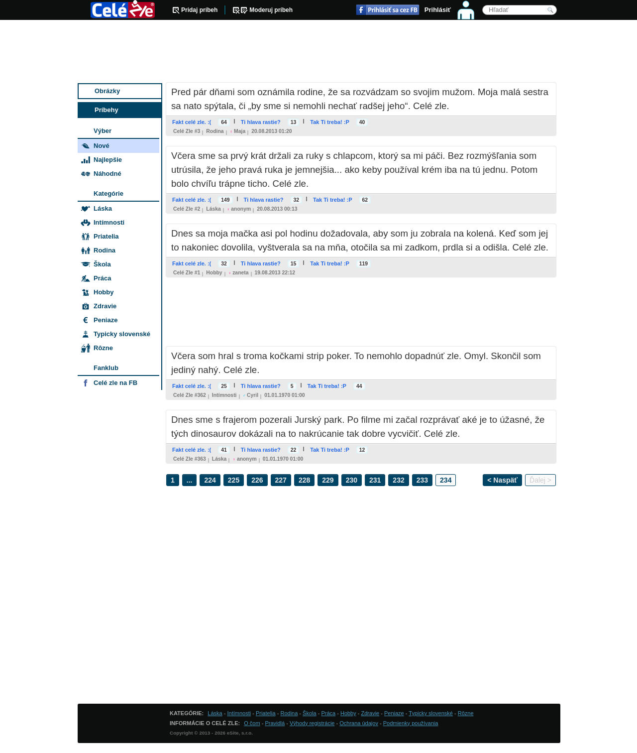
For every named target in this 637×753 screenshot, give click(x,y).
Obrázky (107, 91)
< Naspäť (502, 480)
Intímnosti (224, 395)
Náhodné (107, 173)
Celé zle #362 (189, 395)
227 (281, 480)
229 (327, 480)
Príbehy (106, 110)
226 (257, 480)
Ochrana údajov (358, 723)
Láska (213, 209)
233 (422, 480)
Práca (102, 278)
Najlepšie (108, 159)
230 (351, 480)
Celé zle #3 (186, 131)
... (190, 480)
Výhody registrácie (312, 723)
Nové (101, 145)
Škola (102, 264)
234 (445, 480)
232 (398, 480)
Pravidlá (275, 723)
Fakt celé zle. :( (191, 122)
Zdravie (105, 306)
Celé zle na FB (115, 382)
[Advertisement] (319, 52)
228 (304, 480)
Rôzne (103, 348)
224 (209, 480)
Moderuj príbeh (271, 9)
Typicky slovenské (122, 334)
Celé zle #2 (186, 209)
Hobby (214, 272)
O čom (252, 723)
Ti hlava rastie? (261, 122)
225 (233, 480)
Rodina (214, 131)
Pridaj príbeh (199, 9)
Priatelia (106, 236)
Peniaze (105, 320)
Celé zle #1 (186, 272)
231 (375, 480)
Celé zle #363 (189, 459)
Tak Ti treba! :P (329, 122)
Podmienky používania (410, 723)
